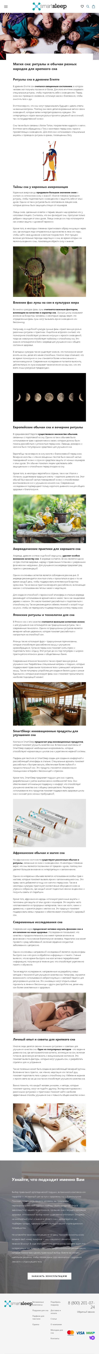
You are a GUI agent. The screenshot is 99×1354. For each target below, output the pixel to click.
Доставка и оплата (56, 1311)
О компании (56, 1324)
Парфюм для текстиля (38, 1317)
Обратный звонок (86, 1311)
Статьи (54, 1318)
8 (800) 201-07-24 (81, 1305)
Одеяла (35, 1324)
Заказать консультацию (49, 1276)
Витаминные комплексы (38, 1303)
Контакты (55, 1338)
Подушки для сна (40, 1310)
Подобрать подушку (55, 1303)
